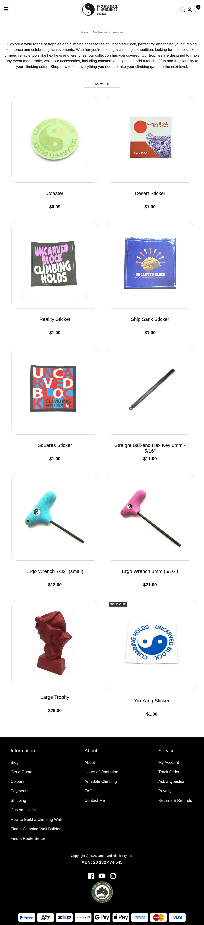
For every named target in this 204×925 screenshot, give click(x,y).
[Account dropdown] (190, 9)
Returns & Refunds (175, 800)
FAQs (90, 791)
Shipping (18, 800)
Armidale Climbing (101, 781)
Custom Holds (23, 810)
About (90, 762)
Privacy (164, 791)
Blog (15, 762)
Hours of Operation (101, 772)
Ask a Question (171, 781)
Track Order (168, 772)
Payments (19, 791)
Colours (17, 781)
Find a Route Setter (28, 838)
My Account (168, 762)
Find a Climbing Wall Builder (35, 829)
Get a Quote (21, 772)
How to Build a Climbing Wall (36, 819)
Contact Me (95, 800)
